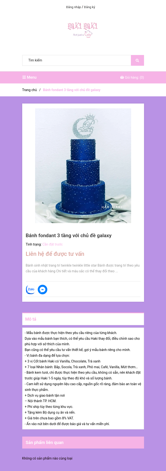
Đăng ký (89, 7)
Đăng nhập (73, 7)
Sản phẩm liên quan (45, 442)
